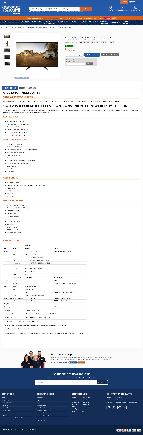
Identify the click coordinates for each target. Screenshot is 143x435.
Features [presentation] (10, 87)
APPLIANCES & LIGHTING (74, 22)
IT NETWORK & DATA (93, 22)
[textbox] (45, 8)
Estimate (89, 63)
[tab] (10, 88)
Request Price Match (110, 55)
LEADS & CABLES (83, 22)
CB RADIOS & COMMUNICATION (49, 22)
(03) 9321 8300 (82, 11)
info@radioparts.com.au (121, 400)
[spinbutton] (70, 54)
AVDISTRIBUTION (13, 22)
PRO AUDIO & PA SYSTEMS (25, 22)
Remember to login (51, 18)
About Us (82, 362)
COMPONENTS (115, 22)
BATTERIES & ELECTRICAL (104, 22)
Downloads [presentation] (27, 87)
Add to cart (93, 55)
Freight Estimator (72, 60)
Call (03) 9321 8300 (60, 362)
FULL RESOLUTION (21, 77)
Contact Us (74, 362)
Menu (5, 2)
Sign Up (103, 382)
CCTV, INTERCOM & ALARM (63, 22)
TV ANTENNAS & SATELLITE (36, 22)
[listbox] (70, 9)
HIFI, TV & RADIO (3, 22)
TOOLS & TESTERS (125, 22)
